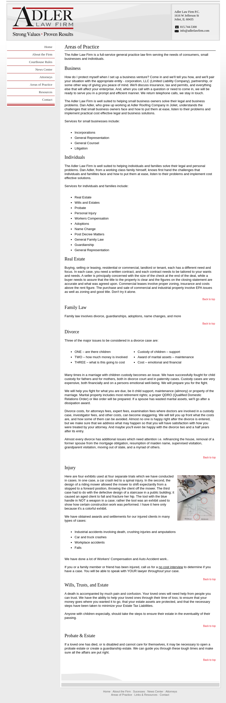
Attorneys (45, 77)
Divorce (72, 331)
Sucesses (139, 691)
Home (48, 47)
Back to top (208, 299)
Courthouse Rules (40, 62)
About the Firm (42, 54)
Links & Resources (145, 694)
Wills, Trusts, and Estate (86, 584)
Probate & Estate (80, 635)
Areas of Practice (41, 84)
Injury (70, 467)
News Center (43, 69)
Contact (47, 99)
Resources (45, 92)
